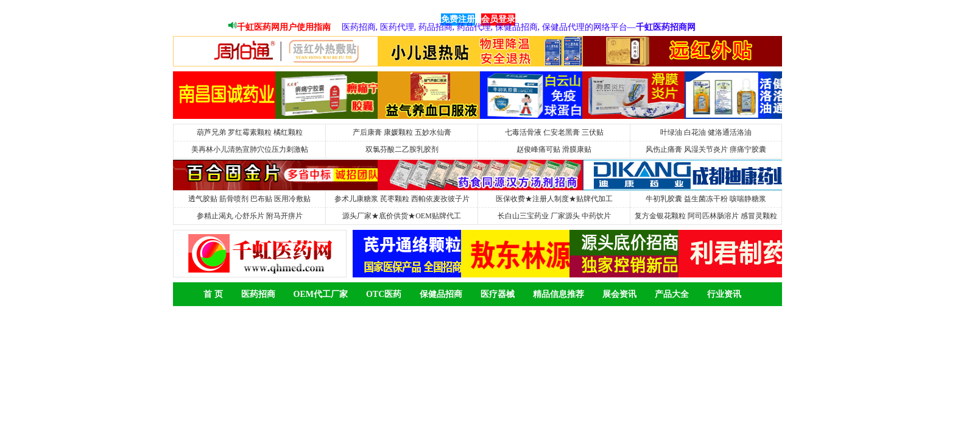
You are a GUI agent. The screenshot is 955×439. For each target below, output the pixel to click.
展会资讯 (619, 294)
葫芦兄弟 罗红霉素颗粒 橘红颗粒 (250, 132)
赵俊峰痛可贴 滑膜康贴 (553, 149)
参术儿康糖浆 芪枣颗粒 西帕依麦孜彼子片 (402, 199)
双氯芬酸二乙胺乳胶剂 (402, 149)
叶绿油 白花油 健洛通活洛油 (706, 132)
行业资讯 (724, 294)
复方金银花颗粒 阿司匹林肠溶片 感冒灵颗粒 (706, 216)
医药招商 (258, 294)
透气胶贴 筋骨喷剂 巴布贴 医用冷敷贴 (249, 199)
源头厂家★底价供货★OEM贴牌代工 (401, 216)
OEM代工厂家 (321, 294)
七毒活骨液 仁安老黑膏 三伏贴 (554, 132)
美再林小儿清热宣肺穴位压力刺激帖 (249, 149)
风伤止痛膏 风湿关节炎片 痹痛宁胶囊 (706, 149)
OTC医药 (383, 294)
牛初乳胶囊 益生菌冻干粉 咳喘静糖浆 (706, 199)
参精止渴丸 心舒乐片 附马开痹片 (250, 216)
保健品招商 (441, 294)
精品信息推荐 (558, 294)
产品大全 (672, 294)
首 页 (213, 294)
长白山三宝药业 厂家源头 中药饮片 (554, 216)
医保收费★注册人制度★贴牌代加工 (554, 199)
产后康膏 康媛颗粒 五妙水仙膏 (402, 132)
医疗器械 (498, 294)
